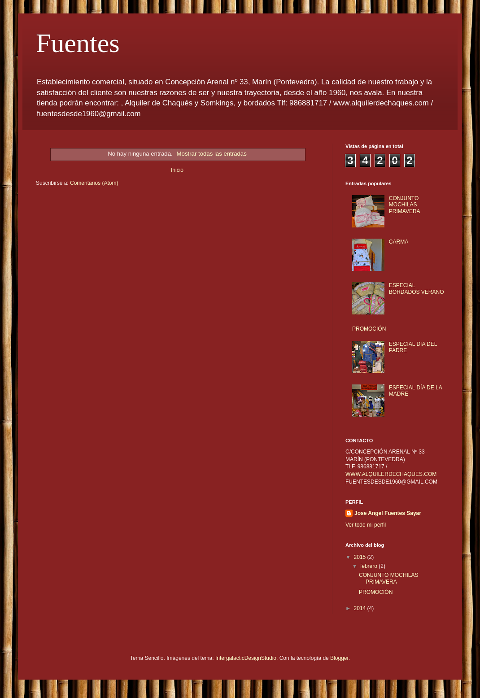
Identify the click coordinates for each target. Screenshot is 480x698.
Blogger (339, 658)
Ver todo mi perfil (365, 525)
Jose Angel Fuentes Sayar (387, 513)
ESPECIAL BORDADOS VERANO (416, 288)
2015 (360, 557)
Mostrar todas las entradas (212, 153)
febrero (369, 566)
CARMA (398, 242)
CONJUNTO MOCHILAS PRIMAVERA (404, 204)
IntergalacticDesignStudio (245, 658)
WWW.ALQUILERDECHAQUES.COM (390, 474)
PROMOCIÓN (369, 329)
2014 (360, 608)
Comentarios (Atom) (94, 183)
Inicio (177, 170)
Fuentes (78, 43)
